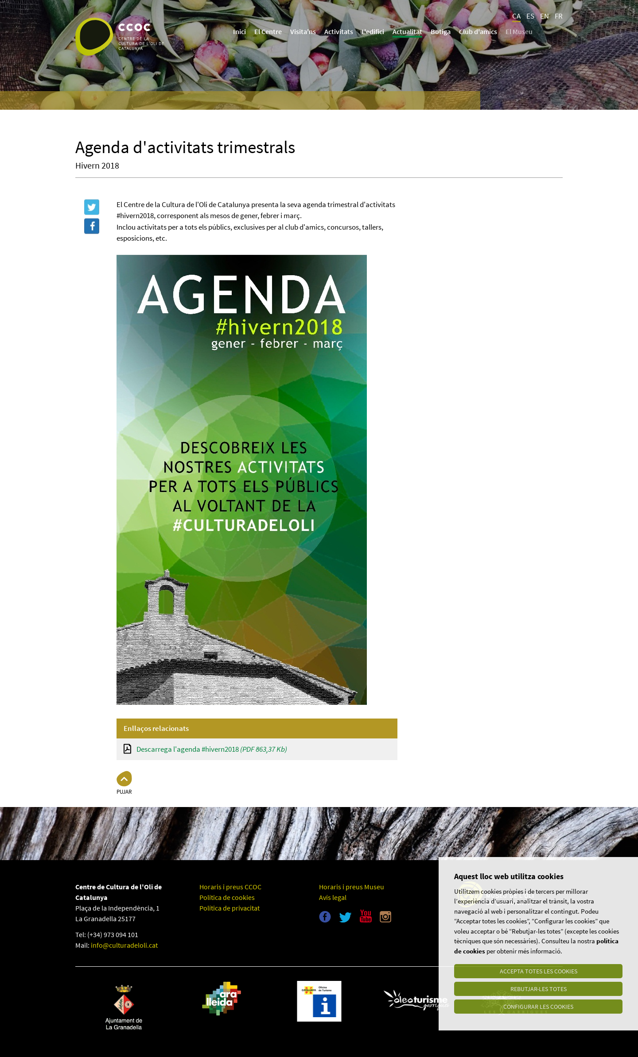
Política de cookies (227, 897)
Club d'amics (478, 31)
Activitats (338, 31)
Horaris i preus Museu (351, 886)
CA (516, 16)
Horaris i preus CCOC (230, 886)
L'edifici (373, 31)
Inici (239, 31)
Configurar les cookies (538, 1007)
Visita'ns (303, 31)
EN (544, 16)
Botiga (441, 31)
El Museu (519, 31)
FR (559, 16)
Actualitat (407, 31)
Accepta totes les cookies (538, 971)
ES (530, 16)
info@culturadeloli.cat (124, 945)
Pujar (124, 792)
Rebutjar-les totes (538, 989)
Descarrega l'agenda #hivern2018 (211, 749)
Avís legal (332, 897)
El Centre (268, 31)
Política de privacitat (229, 907)
